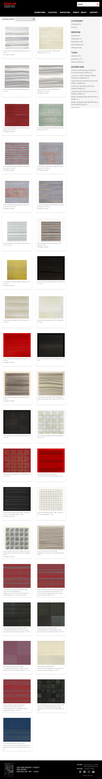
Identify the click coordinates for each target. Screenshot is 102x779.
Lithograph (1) (76, 39)
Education (66, 12)
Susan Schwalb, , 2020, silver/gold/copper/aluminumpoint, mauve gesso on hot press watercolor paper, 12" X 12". (16, 668)
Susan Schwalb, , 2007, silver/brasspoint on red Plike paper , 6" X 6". (50, 475)
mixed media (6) (77, 62)
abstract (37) (76, 56)
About (84, 12)
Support (94, 12)
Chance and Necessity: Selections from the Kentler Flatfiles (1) (83, 71)
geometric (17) (76, 59)
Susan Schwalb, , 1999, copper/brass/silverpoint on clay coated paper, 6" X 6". (50, 553)
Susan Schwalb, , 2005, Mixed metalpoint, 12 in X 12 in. (48, 52)
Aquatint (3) (75, 35)
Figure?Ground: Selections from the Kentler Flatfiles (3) (84, 82)
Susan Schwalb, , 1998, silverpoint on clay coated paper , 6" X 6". (50, 513)
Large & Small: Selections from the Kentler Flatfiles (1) (84, 92)
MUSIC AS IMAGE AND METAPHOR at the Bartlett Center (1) (84, 103)
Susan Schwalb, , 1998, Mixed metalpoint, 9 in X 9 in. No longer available (48, 91)
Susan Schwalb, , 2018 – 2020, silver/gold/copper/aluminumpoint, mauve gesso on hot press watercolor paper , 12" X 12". (16, 630)
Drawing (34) (76, 24)
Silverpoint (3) (76, 47)
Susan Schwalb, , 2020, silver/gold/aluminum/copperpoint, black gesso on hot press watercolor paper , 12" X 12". (50, 630)
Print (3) (74, 27)
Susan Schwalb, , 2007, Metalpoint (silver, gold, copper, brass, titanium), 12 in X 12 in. (50, 399)
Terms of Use (87, 775)
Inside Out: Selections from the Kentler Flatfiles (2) (82, 87)
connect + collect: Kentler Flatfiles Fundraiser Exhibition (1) (83, 76)
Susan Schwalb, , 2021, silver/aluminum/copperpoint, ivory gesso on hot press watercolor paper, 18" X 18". (50, 668)
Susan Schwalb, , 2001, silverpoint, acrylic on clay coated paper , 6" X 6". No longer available (16, 514)
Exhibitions (40, 12)
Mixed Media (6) (77, 45)
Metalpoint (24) (77, 41)
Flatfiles (53, 12)
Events (76, 12)
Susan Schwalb (25, 19)
